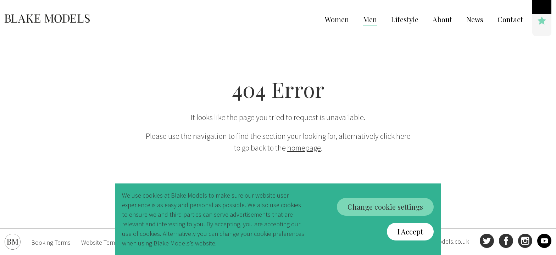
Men (370, 19)
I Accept (410, 231)
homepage (304, 148)
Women (337, 19)
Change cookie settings (385, 206)
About (442, 19)
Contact (510, 19)
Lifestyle (404, 19)
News (474, 19)
